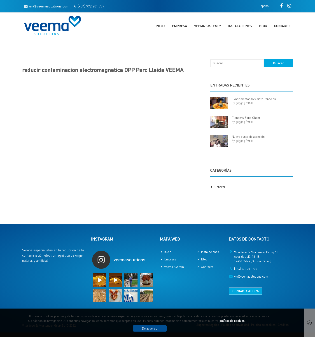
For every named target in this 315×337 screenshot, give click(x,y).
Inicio (160, 26)
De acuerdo (149, 328)
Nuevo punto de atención (248, 136)
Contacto (281, 26)
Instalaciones (240, 26)
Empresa (179, 26)
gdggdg (240, 103)
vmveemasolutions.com (48, 6)
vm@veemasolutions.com (251, 276)
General (220, 187)
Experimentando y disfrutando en (254, 99)
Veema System (205, 26)
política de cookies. (232, 320)
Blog (263, 26)
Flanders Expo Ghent (246, 117)
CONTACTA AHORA (245, 291)
